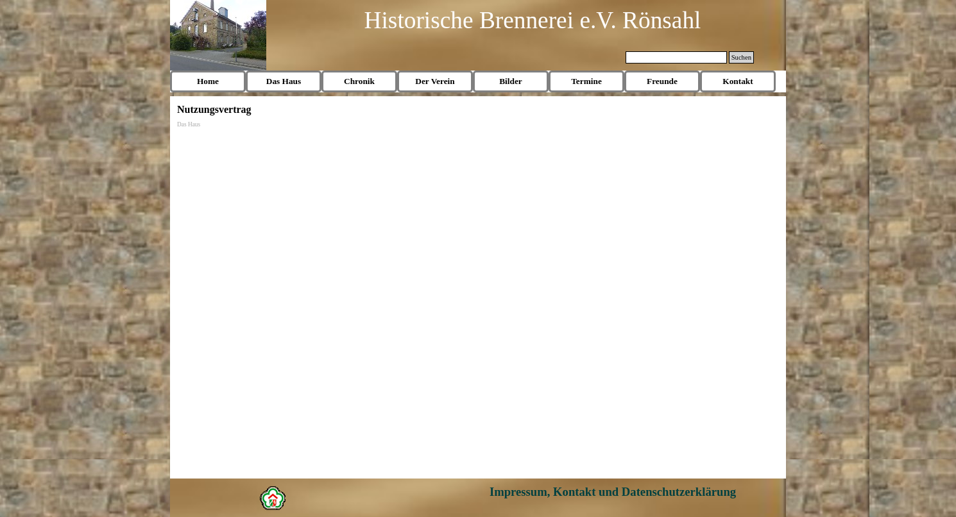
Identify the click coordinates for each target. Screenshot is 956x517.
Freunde (662, 81)
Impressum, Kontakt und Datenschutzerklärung (613, 491)
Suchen (741, 57)
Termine (586, 81)
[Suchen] (676, 57)
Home (208, 81)
